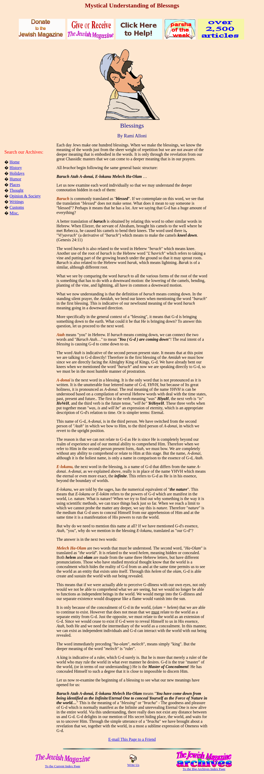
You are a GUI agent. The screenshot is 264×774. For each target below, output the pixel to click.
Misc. (14, 213)
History (16, 167)
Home (15, 162)
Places (15, 184)
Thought (16, 190)
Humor (15, 179)
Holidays (17, 173)
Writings (17, 201)
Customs (17, 207)
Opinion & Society (25, 196)
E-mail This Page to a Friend (132, 739)
